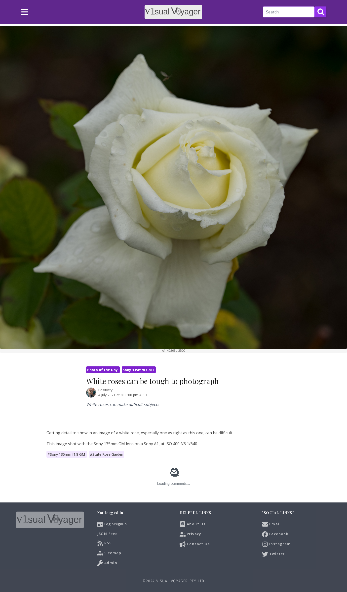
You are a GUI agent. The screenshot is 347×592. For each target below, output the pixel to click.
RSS (104, 543)
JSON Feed (107, 533)
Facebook (275, 534)
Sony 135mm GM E (139, 369)
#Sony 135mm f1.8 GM (66, 454)
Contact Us (195, 544)
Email (271, 524)
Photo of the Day (103, 369)
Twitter (273, 554)
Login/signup (115, 524)
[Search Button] (320, 11)
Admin (107, 563)
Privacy (190, 534)
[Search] (288, 11)
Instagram (276, 544)
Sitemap (109, 553)
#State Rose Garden (106, 454)
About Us (193, 524)
